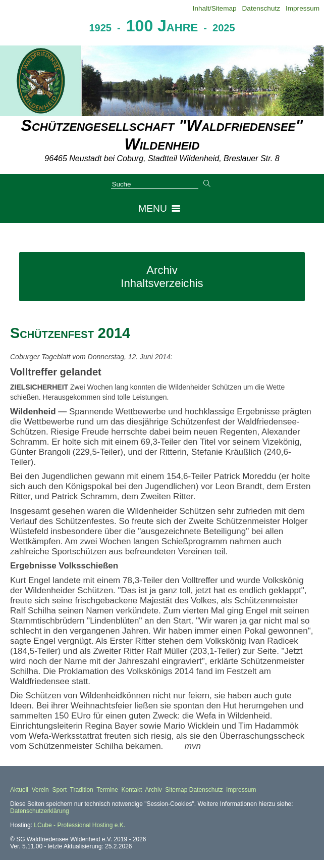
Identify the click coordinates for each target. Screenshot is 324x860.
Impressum (302, 8)
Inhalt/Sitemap (215, 8)
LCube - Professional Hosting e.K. (79, 825)
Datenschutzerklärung (39, 811)
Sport (59, 789)
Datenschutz (261, 8)
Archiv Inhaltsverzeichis (162, 277)
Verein (40, 789)
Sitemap (176, 789)
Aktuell (19, 789)
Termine (107, 789)
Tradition (81, 789)
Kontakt (132, 789)
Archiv (153, 789)
